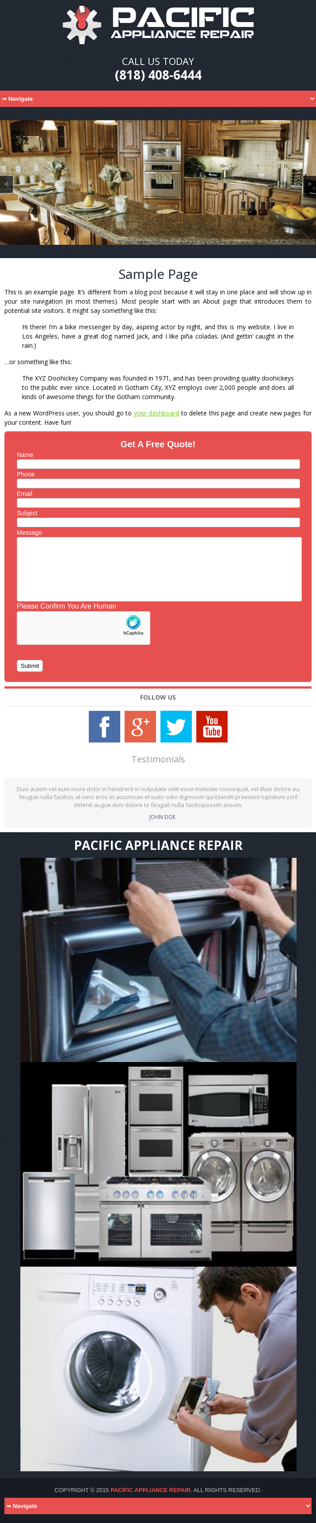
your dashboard (156, 413)
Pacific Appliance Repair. (151, 1490)
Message (29, 532)
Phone (25, 474)
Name (25, 454)
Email (24, 493)
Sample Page (158, 274)
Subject (27, 513)
